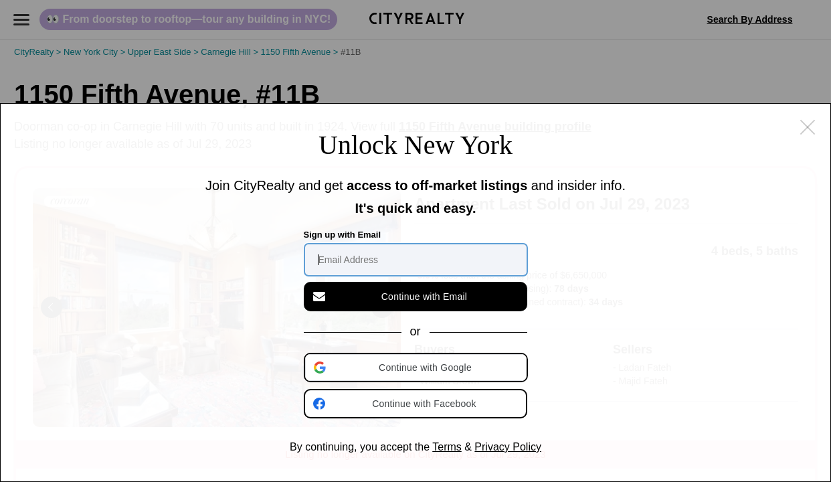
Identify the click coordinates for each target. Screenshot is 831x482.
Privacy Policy (507, 447)
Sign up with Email (342, 235)
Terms (447, 447)
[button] (417, 367)
